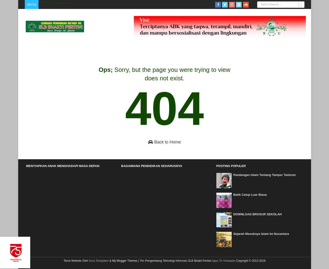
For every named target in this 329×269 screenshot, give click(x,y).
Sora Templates (99, 260)
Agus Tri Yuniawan (223, 260)
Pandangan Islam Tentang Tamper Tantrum (264, 175)
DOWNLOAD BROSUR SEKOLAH (257, 214)
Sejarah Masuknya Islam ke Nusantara (261, 234)
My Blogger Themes (124, 260)
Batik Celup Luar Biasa (250, 194)
